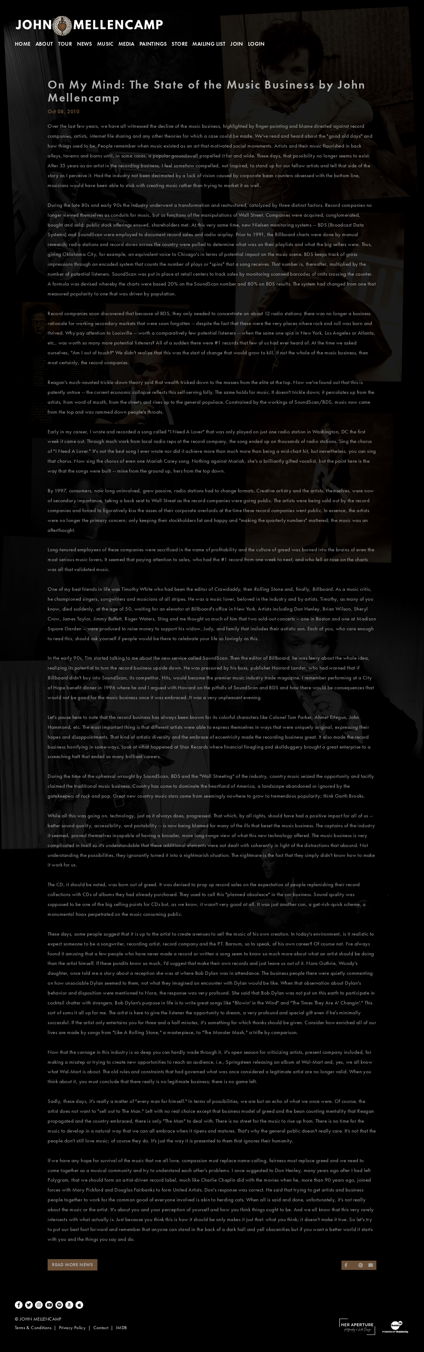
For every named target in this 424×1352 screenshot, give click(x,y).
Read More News (72, 1265)
